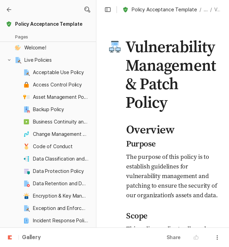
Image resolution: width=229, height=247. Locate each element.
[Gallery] (9, 9)
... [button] (206, 9)
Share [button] (174, 237)
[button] (87, 9)
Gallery (31, 237)
